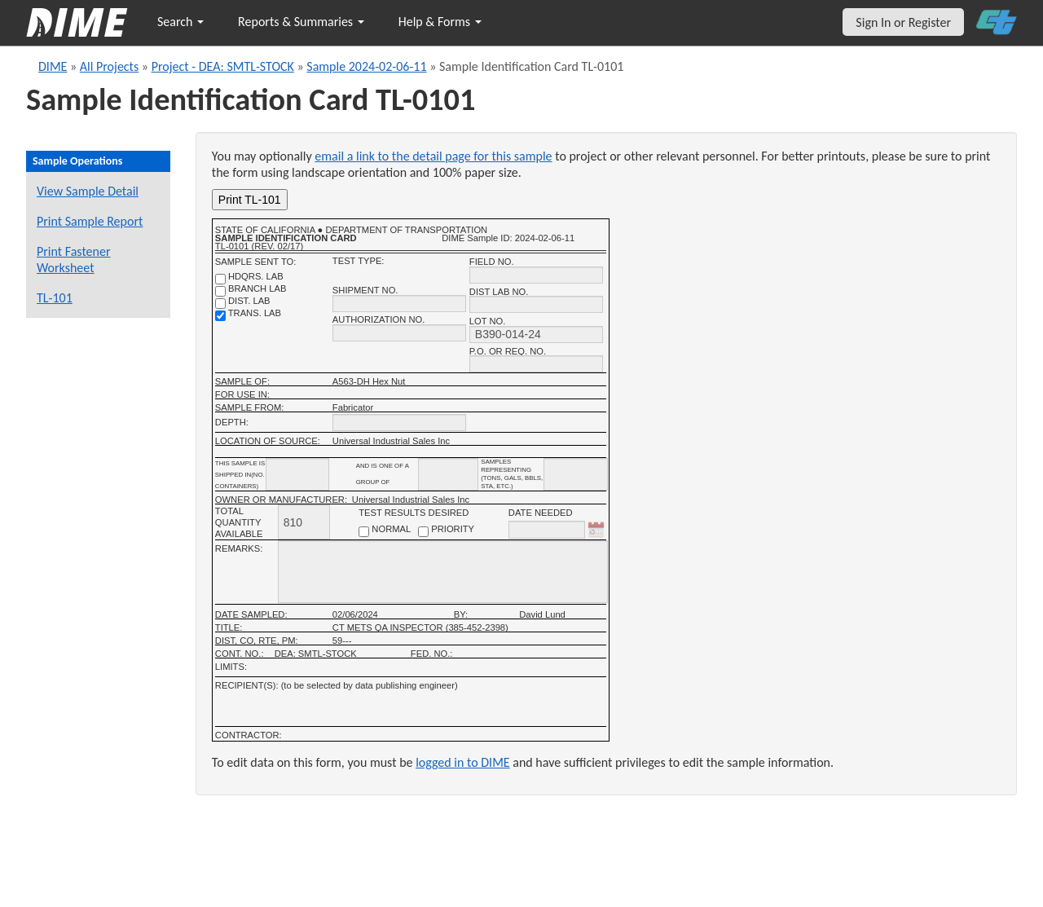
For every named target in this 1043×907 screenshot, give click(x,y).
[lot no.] (536, 334)
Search (180, 21)
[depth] (399, 422)
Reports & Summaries (301, 21)
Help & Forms (440, 21)
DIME (52, 66)
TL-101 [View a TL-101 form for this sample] (55, 298)
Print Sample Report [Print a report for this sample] (90, 221)
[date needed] (546, 530)
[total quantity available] (304, 521)
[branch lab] (220, 291)
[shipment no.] (399, 303)
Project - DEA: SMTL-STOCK (223, 66)
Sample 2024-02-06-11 (366, 66)
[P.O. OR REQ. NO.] (536, 363)
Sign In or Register (903, 22)
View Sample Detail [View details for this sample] (88, 191)
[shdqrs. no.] (220, 279)
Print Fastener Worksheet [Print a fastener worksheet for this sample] (74, 259)
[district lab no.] (536, 304)
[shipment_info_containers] (297, 474)
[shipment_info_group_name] (448, 474)
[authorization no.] (399, 332)
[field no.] (536, 275)
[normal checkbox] (364, 531)
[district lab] (220, 303)
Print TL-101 (249, 199)
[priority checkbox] (423, 531)
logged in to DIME (463, 762)
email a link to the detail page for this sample (433, 156)
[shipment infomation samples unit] (576, 474)
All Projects (109, 66)
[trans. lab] (220, 315)
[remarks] (443, 571)
